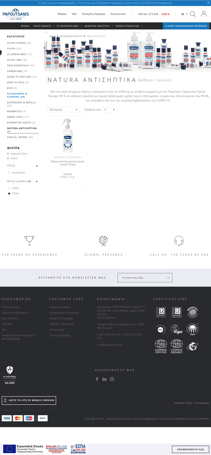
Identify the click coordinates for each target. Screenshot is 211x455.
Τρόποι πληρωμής (60, 335)
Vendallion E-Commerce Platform (190, 418)
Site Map (7, 324)
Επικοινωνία (56, 329)
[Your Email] (142, 277)
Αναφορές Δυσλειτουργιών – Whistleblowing (19, 337)
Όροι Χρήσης (9, 318)
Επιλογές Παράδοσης (62, 324)
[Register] (168, 277)
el (182, 14)
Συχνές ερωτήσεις (60, 307)
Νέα (4, 329)
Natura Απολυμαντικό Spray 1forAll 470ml (67, 163)
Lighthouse (150, 418)
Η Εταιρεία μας (11, 307)
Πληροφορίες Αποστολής (64, 312)
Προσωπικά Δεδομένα (15, 312)
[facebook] (97, 379)
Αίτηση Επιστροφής (61, 318)
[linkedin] (104, 379)
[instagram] (112, 379)
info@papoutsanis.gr (109, 344)
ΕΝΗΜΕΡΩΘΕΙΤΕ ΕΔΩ (190, 449)
